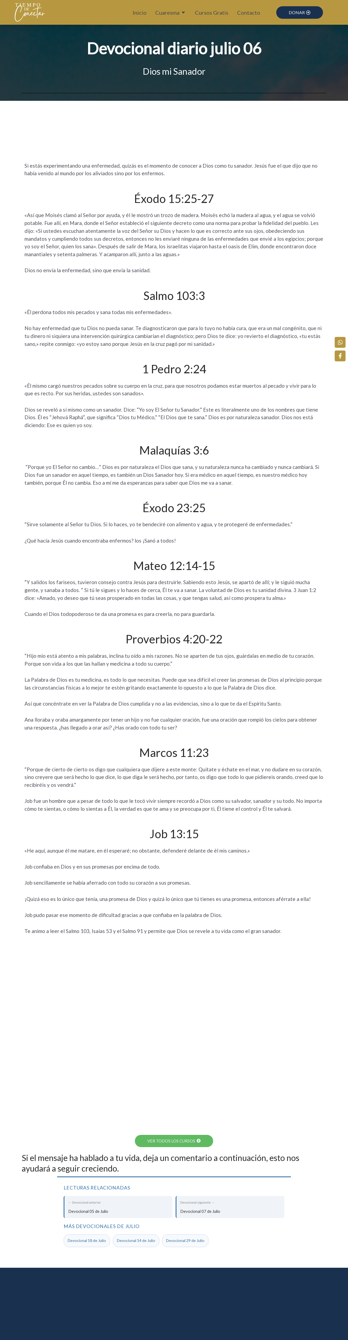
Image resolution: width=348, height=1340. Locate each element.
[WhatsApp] (341, 340)
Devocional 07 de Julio (230, 1206)
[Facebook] (341, 354)
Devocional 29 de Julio (185, 1241)
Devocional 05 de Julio (118, 1206)
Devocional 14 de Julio (136, 1241)
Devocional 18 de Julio (87, 1241)
